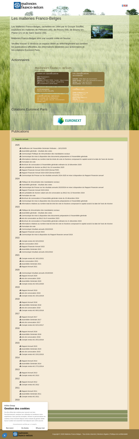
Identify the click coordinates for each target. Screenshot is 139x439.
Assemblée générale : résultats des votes (36, 151)
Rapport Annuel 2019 (28, 290)
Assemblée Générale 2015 (30, 349)
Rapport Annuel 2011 (28, 391)
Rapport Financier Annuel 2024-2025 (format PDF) (39, 170)
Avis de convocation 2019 (30, 293)
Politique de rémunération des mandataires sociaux (40, 182)
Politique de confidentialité (119, 434)
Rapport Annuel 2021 (28, 266)
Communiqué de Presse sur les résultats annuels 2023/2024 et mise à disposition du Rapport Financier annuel (61, 187)
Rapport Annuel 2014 (28, 361)
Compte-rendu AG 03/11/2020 (32, 284)
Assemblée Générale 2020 (30, 281)
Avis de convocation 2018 (30, 308)
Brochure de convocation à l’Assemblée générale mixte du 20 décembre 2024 (49, 198)
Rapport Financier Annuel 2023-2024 (34, 190)
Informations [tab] (18, 420)
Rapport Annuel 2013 (28, 373)
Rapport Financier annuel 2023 (32, 232)
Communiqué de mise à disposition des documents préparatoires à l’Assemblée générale (54, 156)
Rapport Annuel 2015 (28, 346)
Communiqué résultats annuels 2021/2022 (36, 252)
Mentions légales (103, 434)
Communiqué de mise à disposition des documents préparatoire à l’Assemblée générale (53, 215)
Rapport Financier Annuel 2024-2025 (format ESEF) (40, 173)
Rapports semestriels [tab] (21, 412)
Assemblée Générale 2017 (30, 320)
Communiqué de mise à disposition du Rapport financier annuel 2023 (46, 234)
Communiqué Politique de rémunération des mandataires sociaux (45, 154)
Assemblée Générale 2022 (30, 249)
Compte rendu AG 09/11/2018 (32, 310)
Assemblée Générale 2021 (30, 264)
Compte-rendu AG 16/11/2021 (32, 258)
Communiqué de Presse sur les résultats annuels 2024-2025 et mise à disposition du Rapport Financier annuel (62, 175)
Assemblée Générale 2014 (30, 363)
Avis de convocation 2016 (30, 337)
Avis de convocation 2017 (30, 322)
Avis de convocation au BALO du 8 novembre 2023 (39, 218)
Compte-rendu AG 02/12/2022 (32, 241)
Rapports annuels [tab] (20, 139)
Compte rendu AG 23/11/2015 (32, 354)
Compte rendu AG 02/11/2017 (32, 325)
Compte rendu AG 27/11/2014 (32, 366)
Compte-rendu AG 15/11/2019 (32, 296)
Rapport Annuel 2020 (28, 276)
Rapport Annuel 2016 (28, 331)
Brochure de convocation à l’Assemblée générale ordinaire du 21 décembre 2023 (51, 221)
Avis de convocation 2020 (30, 278)
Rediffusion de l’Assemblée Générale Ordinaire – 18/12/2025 (43, 148)
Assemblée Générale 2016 (30, 334)
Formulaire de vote (28, 162)
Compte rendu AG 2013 (29, 375)
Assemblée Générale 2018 (30, 305)
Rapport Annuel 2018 (28, 302)
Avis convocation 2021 (29, 261)
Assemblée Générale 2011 (30, 394)
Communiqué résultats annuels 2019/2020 (36, 273)
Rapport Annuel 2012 (28, 382)
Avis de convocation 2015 (30, 352)
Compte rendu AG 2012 (29, 385)
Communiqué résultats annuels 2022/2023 (36, 229)
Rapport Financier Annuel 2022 (32, 246)
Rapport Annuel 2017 (28, 317)
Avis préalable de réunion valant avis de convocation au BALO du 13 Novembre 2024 (52, 193)
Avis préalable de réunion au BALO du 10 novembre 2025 (42, 167)
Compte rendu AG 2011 (29, 396)
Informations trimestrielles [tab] (23, 416)
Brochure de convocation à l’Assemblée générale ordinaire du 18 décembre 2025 (51, 164)
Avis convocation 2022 (29, 244)
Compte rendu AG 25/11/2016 (32, 340)
